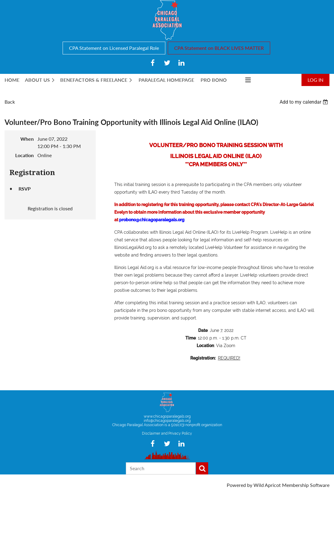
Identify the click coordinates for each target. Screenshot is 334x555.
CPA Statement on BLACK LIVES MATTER (219, 48)
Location (24, 155)
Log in (315, 80)
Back (10, 102)
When (27, 139)
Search (202, 468)
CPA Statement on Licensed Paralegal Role (114, 48)
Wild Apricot (267, 485)
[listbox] (304, 102)
